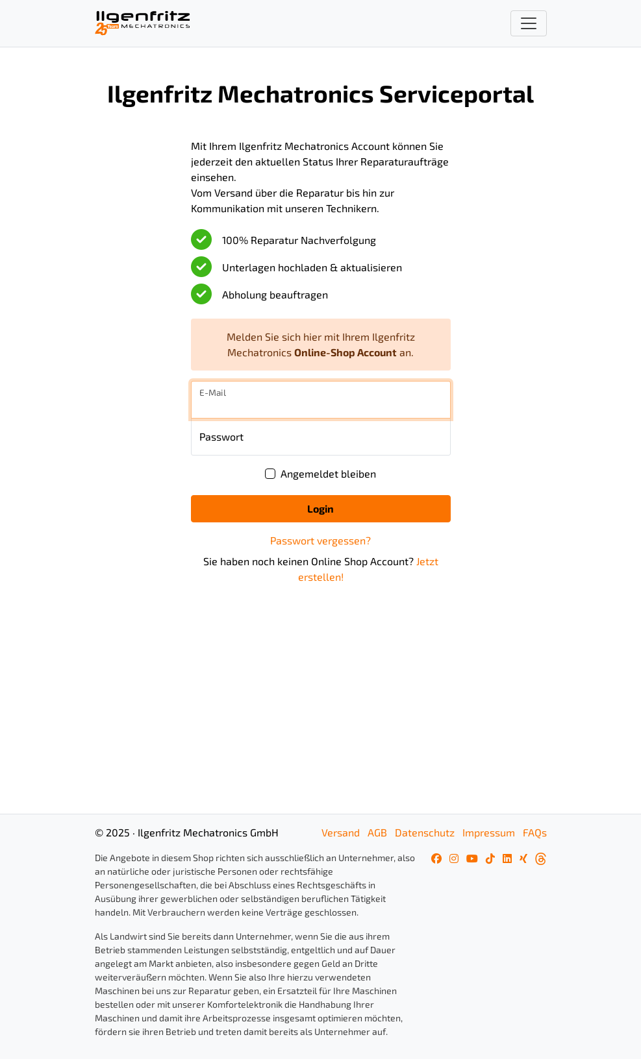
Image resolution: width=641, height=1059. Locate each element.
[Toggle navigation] (528, 23)
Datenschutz (425, 832)
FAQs (535, 832)
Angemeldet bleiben (328, 473)
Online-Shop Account (345, 352)
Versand (340, 832)
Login (320, 508)
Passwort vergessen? (320, 540)
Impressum (488, 832)
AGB (377, 832)
